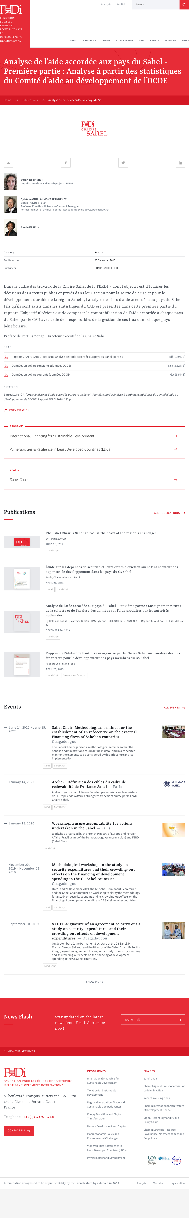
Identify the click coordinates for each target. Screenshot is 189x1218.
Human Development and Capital (106, 1126)
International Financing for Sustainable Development (93, 436)
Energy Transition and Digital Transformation (104, 1116)
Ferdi (73, 40)
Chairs (106, 40)
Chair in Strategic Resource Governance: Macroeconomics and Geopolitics (164, 1134)
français (141, 1183)
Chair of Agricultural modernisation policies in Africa (164, 1088)
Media (185, 40)
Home (7, 100)
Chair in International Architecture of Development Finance (164, 1108)
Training (170, 40)
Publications (124, 40)
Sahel (50, 589)
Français (106, 4)
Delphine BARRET (59, 621)
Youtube (158, 1183)
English (121, 4)
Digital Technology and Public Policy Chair (161, 1120)
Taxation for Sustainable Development (101, 1093)
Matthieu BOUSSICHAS (83, 621)
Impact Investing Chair (157, 1098)
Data (141, 40)
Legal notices (177, 1183)
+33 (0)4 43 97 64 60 (38, 1117)
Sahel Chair (93, 479)
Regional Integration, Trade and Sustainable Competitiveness (106, 1105)
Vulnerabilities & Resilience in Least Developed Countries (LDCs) (93, 449)
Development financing (74, 675)
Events (154, 40)
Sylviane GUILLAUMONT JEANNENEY (117, 621)
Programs (89, 40)
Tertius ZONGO (57, 539)
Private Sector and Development (106, 1158)
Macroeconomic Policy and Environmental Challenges (103, 1136)
